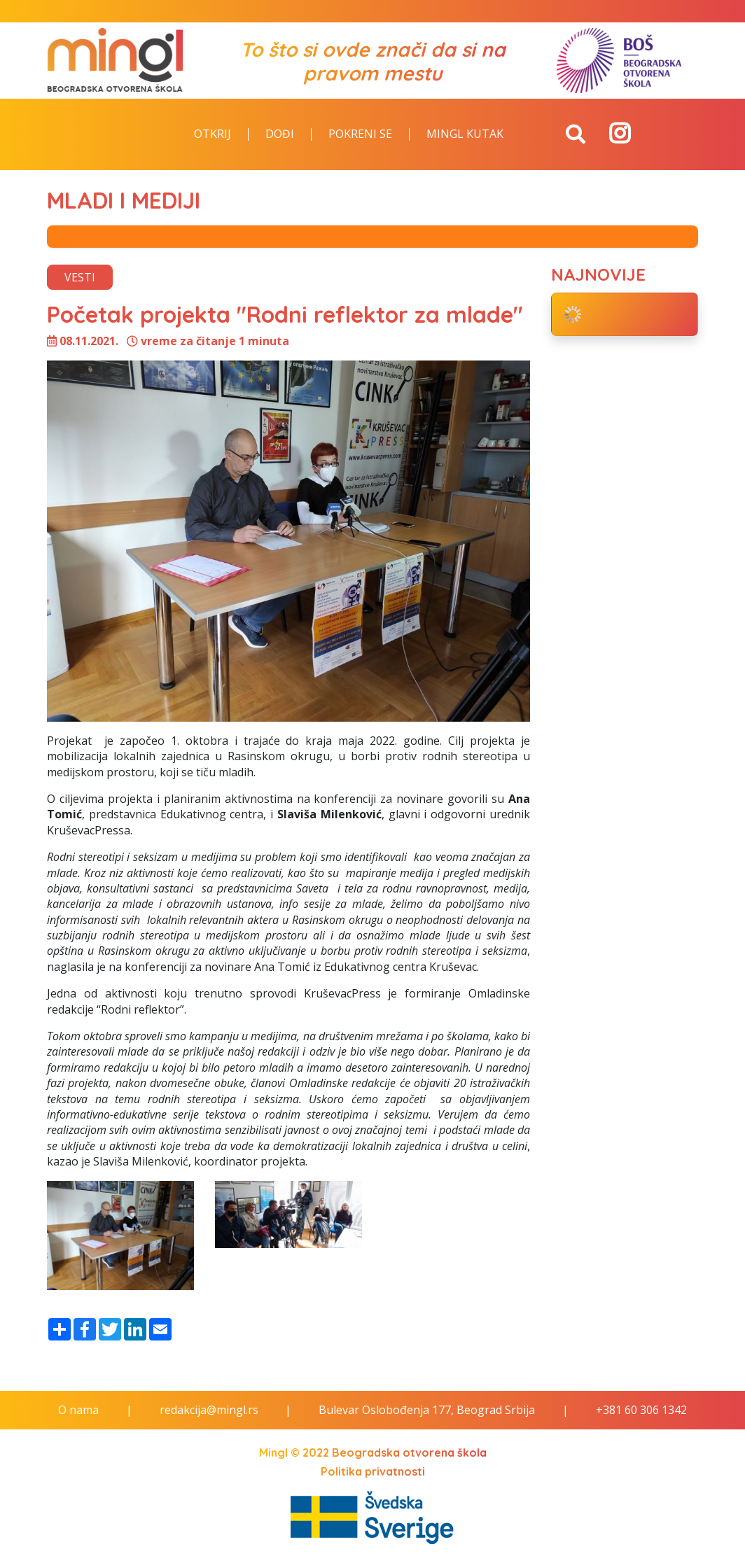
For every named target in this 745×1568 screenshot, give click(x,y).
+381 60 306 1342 (641, 1410)
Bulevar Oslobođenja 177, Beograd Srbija (427, 1410)
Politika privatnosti (373, 1471)
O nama (78, 1410)
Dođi (279, 134)
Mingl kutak (464, 134)
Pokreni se (360, 134)
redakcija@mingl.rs (209, 1410)
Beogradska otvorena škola (409, 1453)
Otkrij (212, 134)
